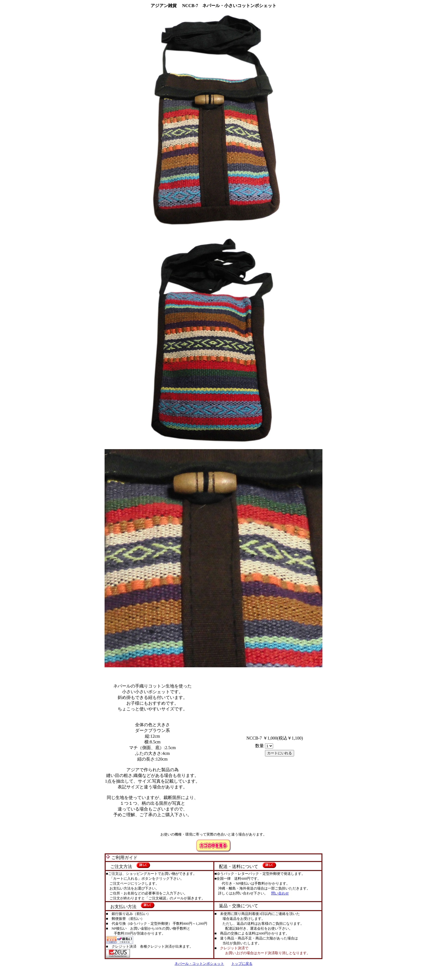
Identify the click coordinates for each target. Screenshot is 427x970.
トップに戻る (241, 964)
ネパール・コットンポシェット (199, 964)
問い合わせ (280, 893)
